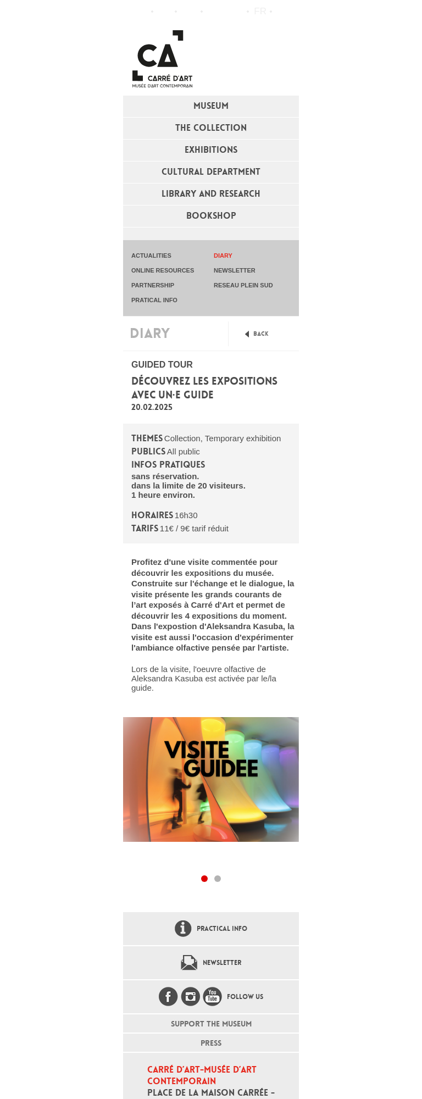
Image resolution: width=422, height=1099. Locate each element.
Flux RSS (214, 12)
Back (261, 334)
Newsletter (222, 962)
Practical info (189, 11)
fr (260, 11)
